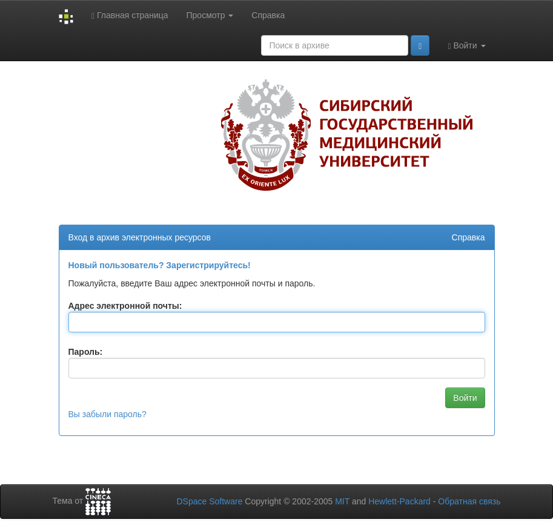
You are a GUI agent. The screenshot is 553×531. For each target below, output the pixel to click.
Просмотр (210, 15)
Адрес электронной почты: (125, 306)
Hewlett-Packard (399, 501)
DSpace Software (209, 501)
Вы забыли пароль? (107, 414)
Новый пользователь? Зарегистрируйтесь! (159, 265)
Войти (466, 46)
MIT (342, 501)
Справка (268, 15)
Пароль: (85, 352)
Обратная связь (469, 501)
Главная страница (129, 15)
